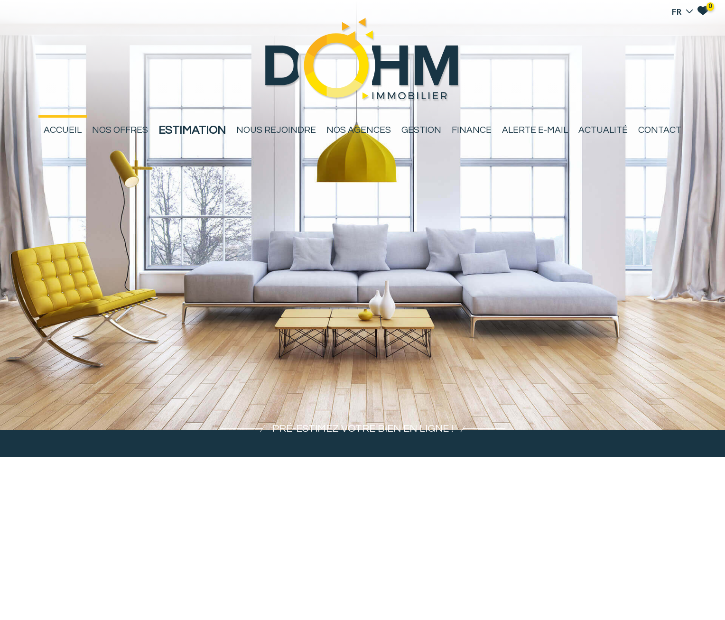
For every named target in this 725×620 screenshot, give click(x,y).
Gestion (421, 130)
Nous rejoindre (276, 130)
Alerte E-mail (535, 130)
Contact (659, 130)
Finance (472, 130)
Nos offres (120, 130)
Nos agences (358, 130)
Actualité (603, 130)
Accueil (63, 130)
